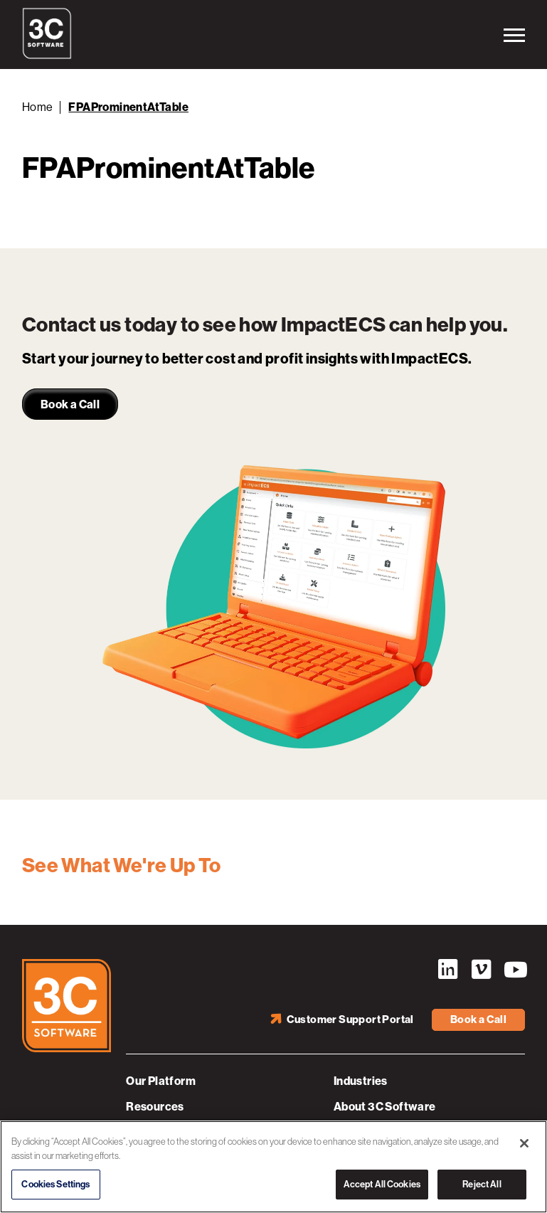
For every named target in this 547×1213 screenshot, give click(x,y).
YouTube (514, 969)
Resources (155, 1106)
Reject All (481, 1184)
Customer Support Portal (350, 1019)
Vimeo (481, 969)
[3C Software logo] (47, 55)
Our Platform (161, 1081)
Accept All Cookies (382, 1184)
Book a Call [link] (70, 404)
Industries (361, 1081)
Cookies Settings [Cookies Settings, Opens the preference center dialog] (55, 1184)
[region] (273, 1167)
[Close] (524, 1143)
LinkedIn (447, 969)
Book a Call (478, 1019)
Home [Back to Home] (37, 107)
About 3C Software (385, 1106)
